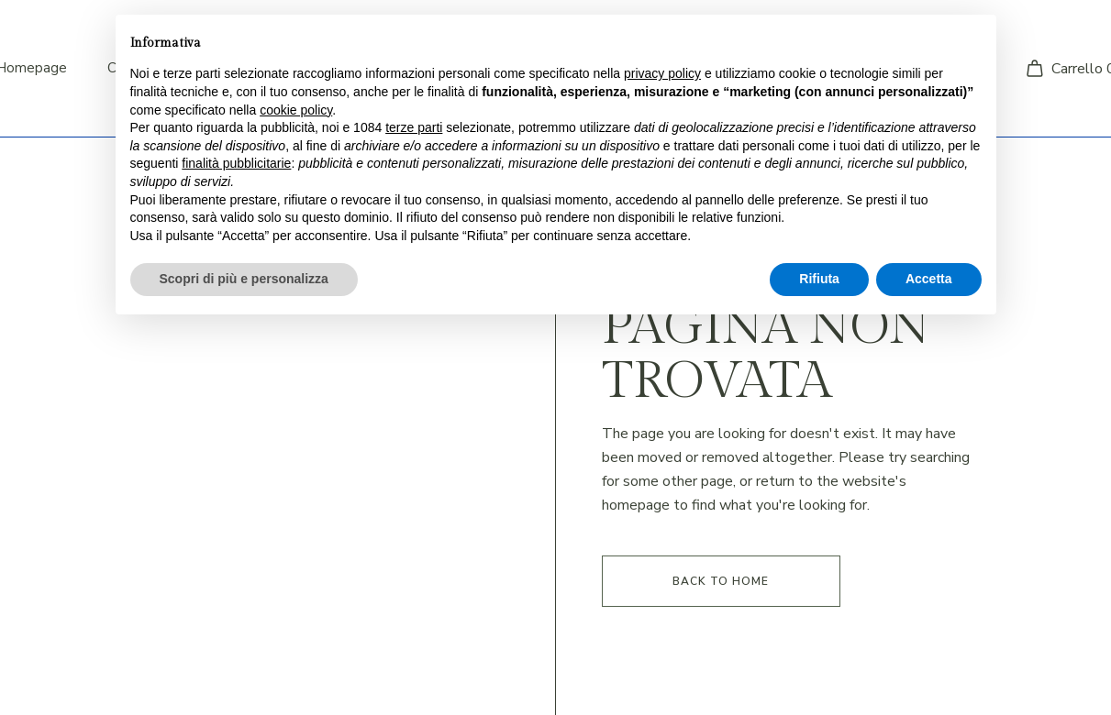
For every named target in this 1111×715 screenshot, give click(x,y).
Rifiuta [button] (819, 278)
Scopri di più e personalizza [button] (244, 278)
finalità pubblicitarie (236, 163)
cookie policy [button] (296, 110)
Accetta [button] (928, 278)
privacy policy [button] (662, 73)
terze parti (413, 127)
